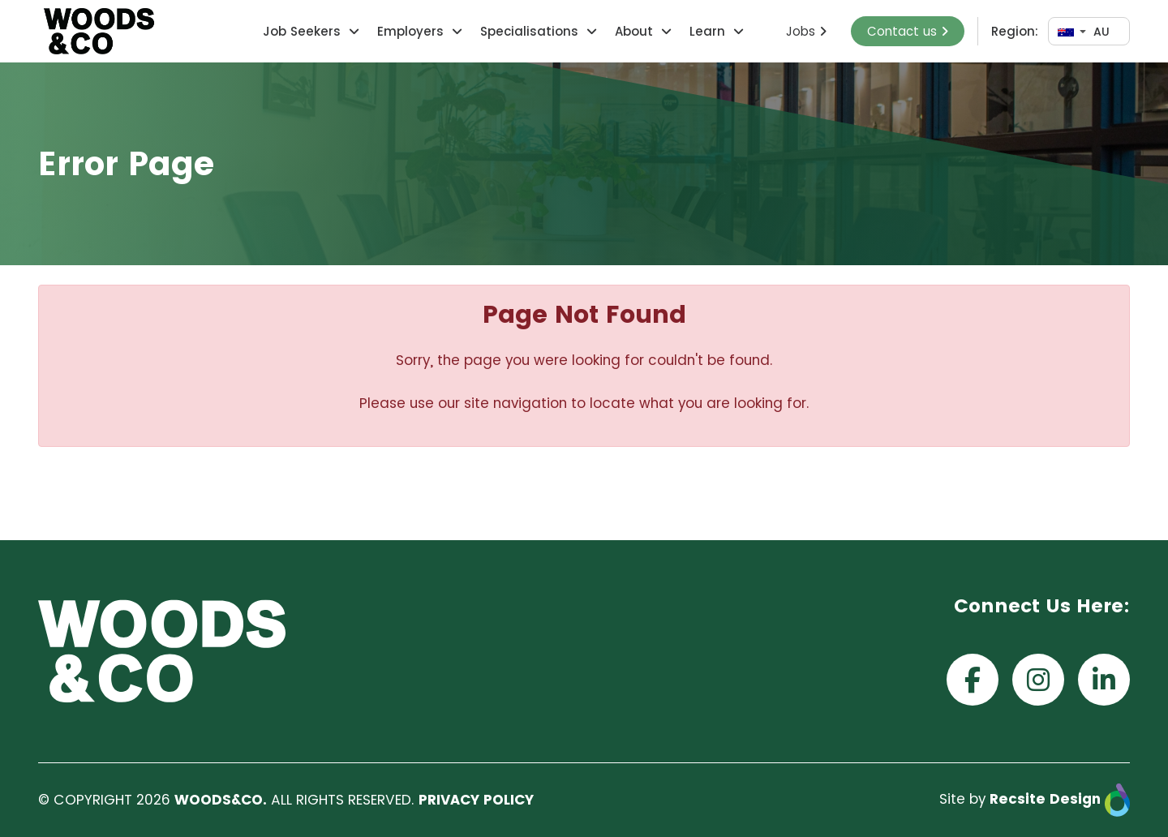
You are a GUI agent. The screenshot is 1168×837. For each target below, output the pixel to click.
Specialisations (529, 31)
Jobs (806, 31)
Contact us (907, 31)
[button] (352, 31)
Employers (410, 31)
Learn (707, 31)
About (634, 31)
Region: (1014, 31)
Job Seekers (302, 31)
